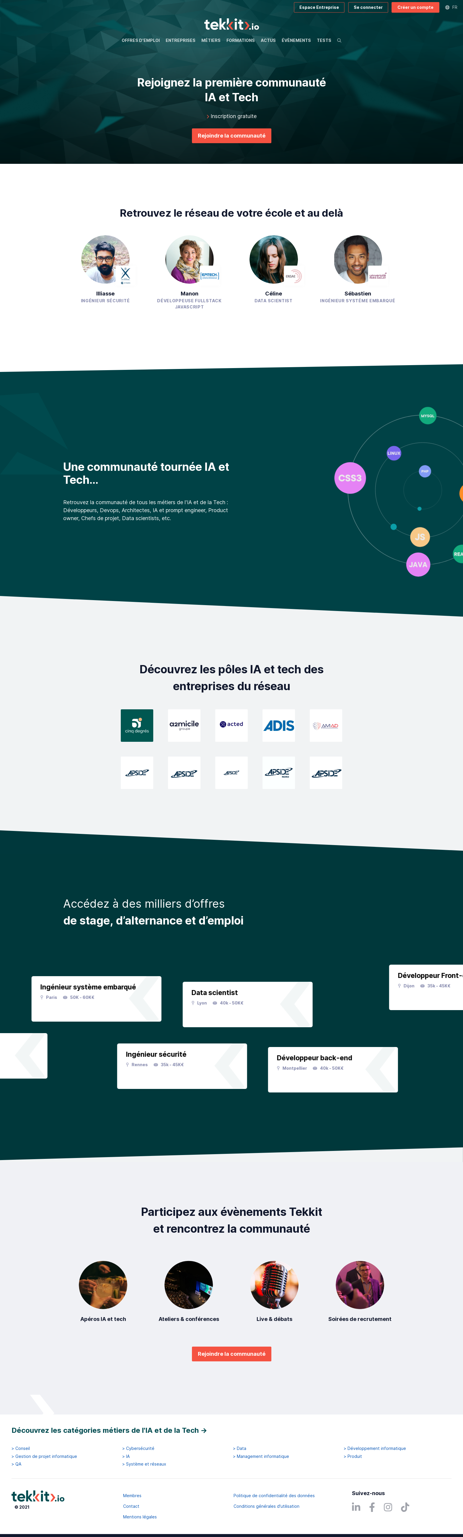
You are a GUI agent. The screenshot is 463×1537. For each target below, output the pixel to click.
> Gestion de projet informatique (44, 1456)
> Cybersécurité (138, 1448)
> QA (16, 1464)
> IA (126, 1456)
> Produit (353, 1456)
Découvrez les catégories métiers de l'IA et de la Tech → (109, 1430)
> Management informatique (261, 1456)
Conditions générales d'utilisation (266, 1506)
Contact (131, 1506)
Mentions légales (140, 1516)
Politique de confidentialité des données (274, 1495)
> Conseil (21, 1448)
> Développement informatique (375, 1448)
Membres (132, 1495)
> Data (239, 1448)
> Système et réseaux (144, 1464)
